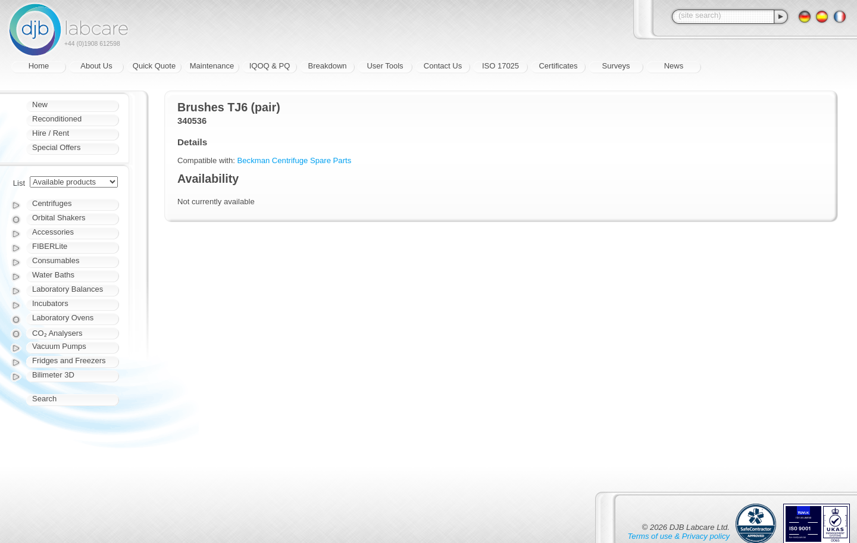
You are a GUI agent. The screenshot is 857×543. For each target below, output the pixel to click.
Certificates (558, 65)
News (674, 65)
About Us (96, 65)
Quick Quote (154, 65)
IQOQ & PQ (269, 65)
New (40, 104)
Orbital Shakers (59, 217)
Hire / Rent (50, 133)
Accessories (53, 231)
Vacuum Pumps (59, 346)
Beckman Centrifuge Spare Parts (294, 160)
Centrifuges (51, 203)
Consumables (56, 260)
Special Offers (56, 147)
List (19, 183)
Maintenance (212, 65)
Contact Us (443, 65)
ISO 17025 (500, 65)
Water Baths (53, 274)
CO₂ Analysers (57, 333)
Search (44, 398)
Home (39, 65)
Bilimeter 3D (53, 374)
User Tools (385, 65)
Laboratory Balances (67, 289)
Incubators (50, 303)
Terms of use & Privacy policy (679, 536)
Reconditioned (57, 118)
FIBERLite (49, 246)
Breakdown (327, 65)
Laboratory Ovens (62, 317)
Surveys (616, 65)
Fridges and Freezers (69, 360)
